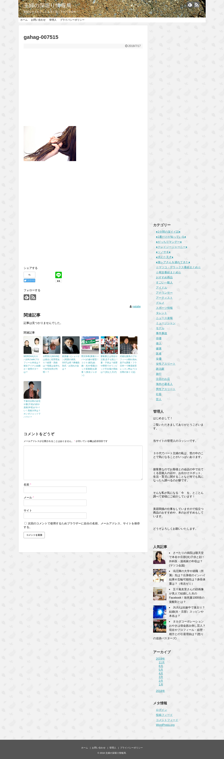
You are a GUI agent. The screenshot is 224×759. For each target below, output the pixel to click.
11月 (162, 662)
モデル (160, 328)
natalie (136, 306)
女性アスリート (166, 363)
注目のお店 (163, 378)
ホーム (24, 19)
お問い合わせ (38, 19)
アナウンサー (164, 292)
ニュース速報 (164, 318)
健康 (159, 348)
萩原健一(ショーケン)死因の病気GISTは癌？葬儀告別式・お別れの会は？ (71, 362)
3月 (161, 677)
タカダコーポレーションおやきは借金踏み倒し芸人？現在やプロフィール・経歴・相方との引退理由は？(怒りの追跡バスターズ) (179, 630)
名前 (27, 484)
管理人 (53, 19)
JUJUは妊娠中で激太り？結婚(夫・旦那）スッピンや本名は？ (187, 611)
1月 (161, 684)
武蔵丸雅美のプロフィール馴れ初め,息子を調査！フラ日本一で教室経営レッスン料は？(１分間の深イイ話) (128, 364)
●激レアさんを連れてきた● (173, 262)
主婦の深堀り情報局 (47, 5)
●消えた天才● (164, 257)
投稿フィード (164, 714)
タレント (161, 312)
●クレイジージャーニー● (171, 246)
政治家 (160, 368)
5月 (161, 669)
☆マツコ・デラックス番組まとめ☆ (178, 267)
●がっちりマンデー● (169, 241)
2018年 (160, 690)
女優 (159, 358)
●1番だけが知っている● (171, 236)
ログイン (161, 709)
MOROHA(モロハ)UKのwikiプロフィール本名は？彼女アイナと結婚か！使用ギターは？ (32, 364)
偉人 (159, 343)
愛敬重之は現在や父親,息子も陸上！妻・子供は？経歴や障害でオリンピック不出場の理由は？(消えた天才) (109, 364)
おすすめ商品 (164, 277)
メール (29, 497)
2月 (161, 680)
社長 (159, 394)
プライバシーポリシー (72, 19)
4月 (161, 673)
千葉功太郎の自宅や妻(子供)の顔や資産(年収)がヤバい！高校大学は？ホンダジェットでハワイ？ (32, 409)
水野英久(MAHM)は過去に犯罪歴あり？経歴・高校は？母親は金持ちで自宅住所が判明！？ (51, 364)
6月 (161, 666)
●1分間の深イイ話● (168, 231)
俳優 (159, 338)
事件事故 (161, 333)
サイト (28, 510)
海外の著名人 (164, 384)
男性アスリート (166, 389)
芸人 (159, 399)
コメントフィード (167, 720)
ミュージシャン (166, 323)
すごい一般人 (164, 282)
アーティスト (164, 297)
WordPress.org (165, 724)
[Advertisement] (83, 85)
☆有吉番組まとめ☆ (168, 272)
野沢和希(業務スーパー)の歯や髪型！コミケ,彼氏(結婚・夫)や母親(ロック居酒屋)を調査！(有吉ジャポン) (90, 365)
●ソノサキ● (163, 252)
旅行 (159, 373)
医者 (159, 353)
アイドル (161, 287)
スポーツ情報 (164, 307)
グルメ (160, 302)
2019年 (160, 658)
